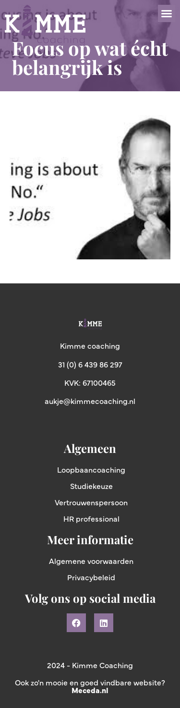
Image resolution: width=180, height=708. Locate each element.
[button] (166, 13)
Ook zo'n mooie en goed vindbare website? (90, 686)
